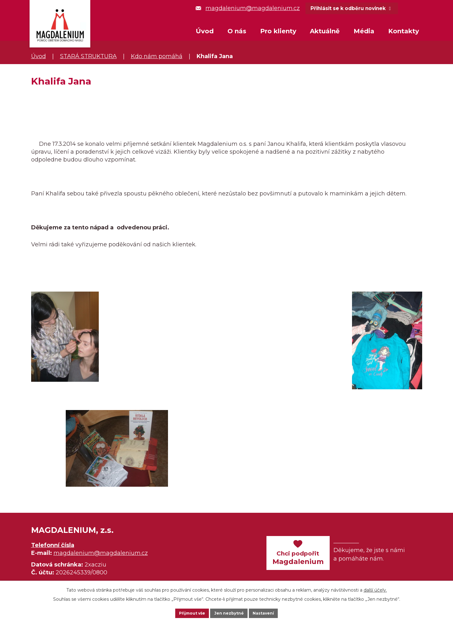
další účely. (375, 588)
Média (364, 31)
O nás (236, 31)
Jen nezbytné (229, 612)
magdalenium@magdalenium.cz (248, 8)
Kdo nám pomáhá (156, 56)
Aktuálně (325, 31)
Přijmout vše (184, 612)
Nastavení (272, 612)
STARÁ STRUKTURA (88, 56)
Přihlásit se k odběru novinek (362, 9)
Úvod (205, 31)
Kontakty (403, 31)
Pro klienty (278, 31)
